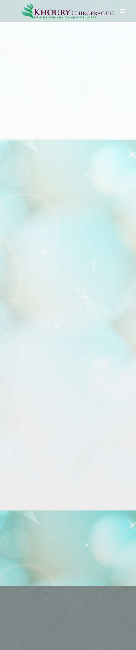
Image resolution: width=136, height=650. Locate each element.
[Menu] (122, 11)
